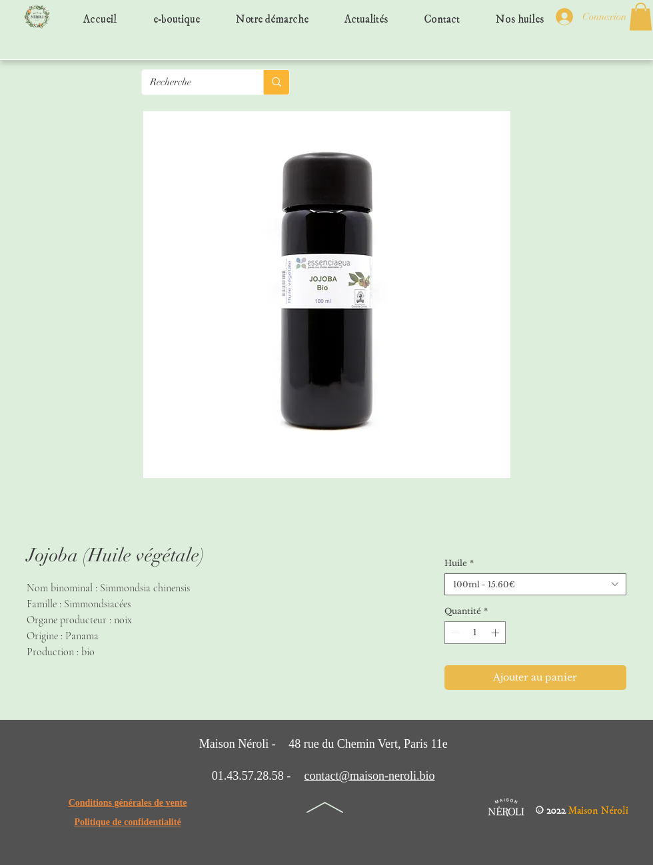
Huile (459, 563)
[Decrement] (453, 632)
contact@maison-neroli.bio (369, 775)
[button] (640, 17)
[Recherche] (192, 82)
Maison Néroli (598, 807)
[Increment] (496, 632)
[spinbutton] (475, 632)
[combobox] (535, 584)
